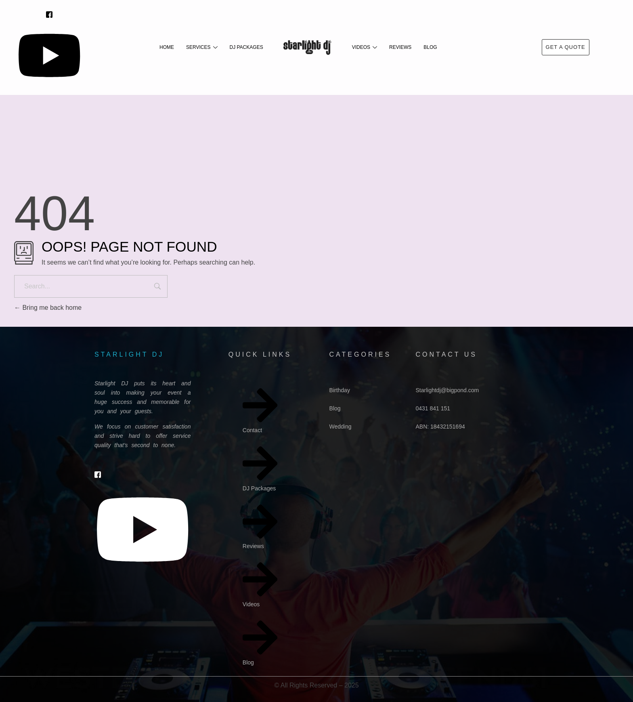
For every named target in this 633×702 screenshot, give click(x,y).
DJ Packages (246, 47)
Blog (430, 47)
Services (201, 47)
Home (166, 47)
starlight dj (129, 354)
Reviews (400, 47)
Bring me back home (48, 307)
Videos (364, 47)
